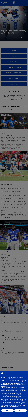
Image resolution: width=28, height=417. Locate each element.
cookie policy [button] (4, 386)
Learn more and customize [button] (14, 414)
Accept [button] (20, 410)
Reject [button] (7, 410)
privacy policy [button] (4, 380)
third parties (4, 389)
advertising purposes (6, 395)
